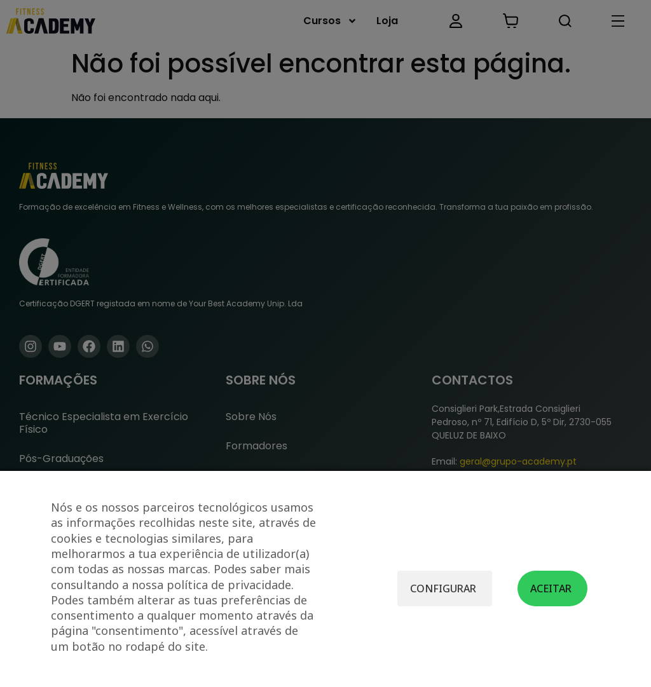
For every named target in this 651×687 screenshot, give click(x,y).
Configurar (443, 588)
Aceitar (551, 588)
